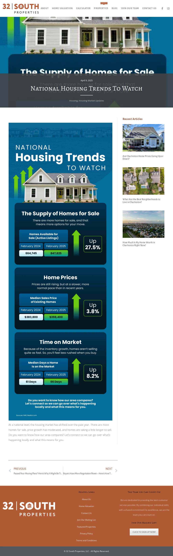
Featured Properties (86, 526)
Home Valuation (86, 506)
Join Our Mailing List (86, 519)
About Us (86, 499)
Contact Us (86, 513)
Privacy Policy (86, 533)
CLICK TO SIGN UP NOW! (144, 532)
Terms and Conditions (86, 540)
